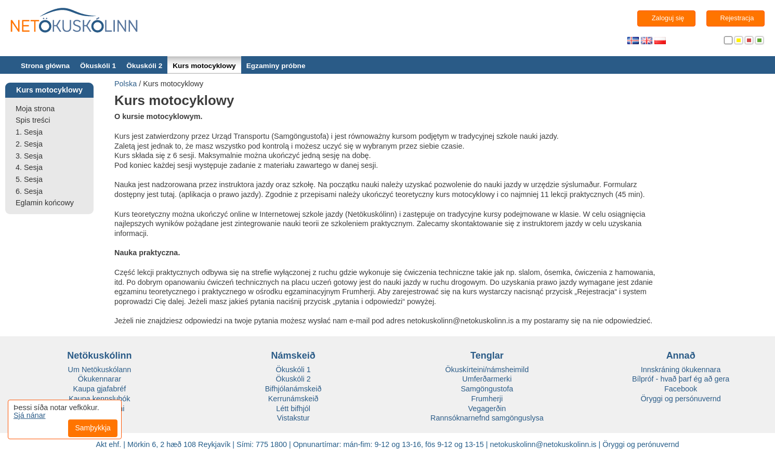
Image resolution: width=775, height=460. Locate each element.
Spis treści (33, 120)
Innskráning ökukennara (681, 369)
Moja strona (35, 108)
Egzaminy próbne (276, 66)
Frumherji (487, 399)
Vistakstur (293, 418)
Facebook (680, 389)
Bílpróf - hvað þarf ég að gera (680, 379)
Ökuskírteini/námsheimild (487, 369)
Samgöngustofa (487, 389)
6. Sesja (29, 191)
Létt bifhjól (293, 408)
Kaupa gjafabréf (99, 389)
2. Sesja (29, 144)
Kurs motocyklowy (204, 66)
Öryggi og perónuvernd (640, 444)
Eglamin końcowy (45, 203)
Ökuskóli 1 (98, 66)
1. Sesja (29, 132)
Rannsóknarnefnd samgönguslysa (487, 418)
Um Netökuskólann (100, 369)
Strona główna (45, 66)
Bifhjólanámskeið (293, 389)
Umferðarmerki (486, 379)
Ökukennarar (99, 379)
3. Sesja (29, 156)
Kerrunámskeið (293, 399)
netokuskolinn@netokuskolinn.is (543, 444)
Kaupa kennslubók (99, 399)
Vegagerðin (487, 408)
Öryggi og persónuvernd (680, 399)
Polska (125, 84)
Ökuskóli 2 (144, 66)
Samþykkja (92, 428)
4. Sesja (29, 167)
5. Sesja (29, 179)
